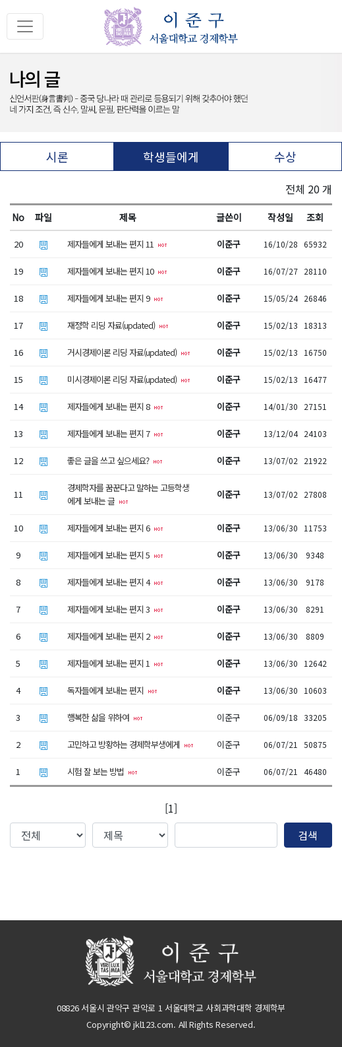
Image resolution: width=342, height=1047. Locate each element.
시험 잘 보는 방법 (102, 771)
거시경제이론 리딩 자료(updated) (128, 352)
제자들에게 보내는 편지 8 (115, 406)
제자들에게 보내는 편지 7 (115, 433)
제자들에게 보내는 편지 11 (117, 244)
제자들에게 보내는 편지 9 (115, 298)
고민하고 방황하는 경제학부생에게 (130, 744)
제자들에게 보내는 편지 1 (115, 663)
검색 (308, 835)
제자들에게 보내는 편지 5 (115, 555)
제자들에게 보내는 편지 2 (115, 636)
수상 (285, 156)
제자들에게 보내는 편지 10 (117, 271)
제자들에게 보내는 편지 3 (115, 609)
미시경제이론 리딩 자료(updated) (128, 379)
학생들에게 (171, 156)
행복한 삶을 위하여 (105, 717)
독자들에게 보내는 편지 (112, 690)
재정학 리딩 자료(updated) (118, 325)
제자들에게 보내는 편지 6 (115, 528)
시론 (57, 156)
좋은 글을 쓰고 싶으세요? (115, 460)
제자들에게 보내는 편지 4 (115, 582)
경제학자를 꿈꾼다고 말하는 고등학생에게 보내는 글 (128, 494)
